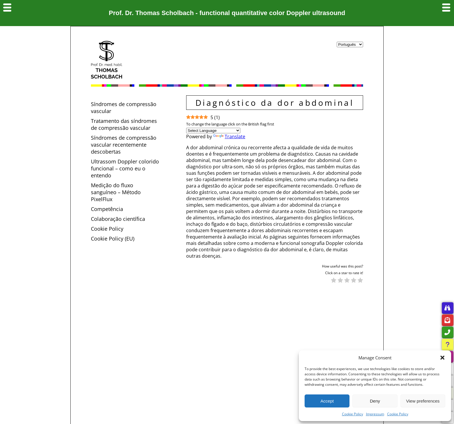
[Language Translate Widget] (213, 130)
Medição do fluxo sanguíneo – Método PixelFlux (116, 192)
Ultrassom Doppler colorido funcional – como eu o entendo (125, 168)
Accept (327, 400)
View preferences (423, 400)
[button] (442, 358)
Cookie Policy (352, 414)
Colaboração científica (118, 218)
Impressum (375, 414)
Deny (375, 400)
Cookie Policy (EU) (112, 238)
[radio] (333, 280)
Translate (229, 136)
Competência (107, 208)
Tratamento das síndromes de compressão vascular (124, 124)
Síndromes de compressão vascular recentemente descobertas (123, 144)
